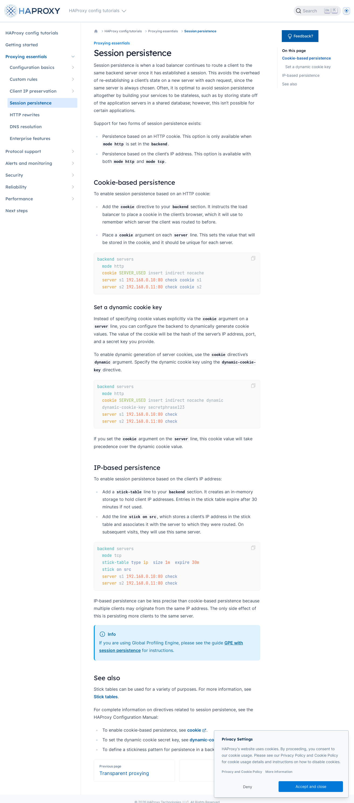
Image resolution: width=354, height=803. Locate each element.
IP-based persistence (301, 75)
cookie (196, 730)
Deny (247, 786)
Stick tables (106, 696)
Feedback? (300, 36)
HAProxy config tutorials (123, 31)
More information (278, 772)
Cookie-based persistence (306, 58)
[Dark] (346, 11)
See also (289, 84)
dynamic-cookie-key (213, 739)
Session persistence (200, 31)
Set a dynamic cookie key (308, 66)
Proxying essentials (163, 31)
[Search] (317, 11)
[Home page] (33, 11)
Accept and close (311, 786)
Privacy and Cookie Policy (242, 772)
